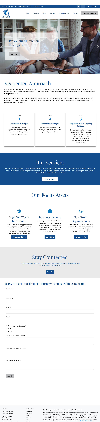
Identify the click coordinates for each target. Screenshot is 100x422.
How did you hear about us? (15, 331)
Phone (8, 312)
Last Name (9, 293)
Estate (28, 410)
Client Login (92, 1)
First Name (9, 284)
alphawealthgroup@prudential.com (11, 417)
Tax (27, 414)
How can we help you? (13, 356)
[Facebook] (83, 1)
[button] (27, 8)
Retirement (29, 407)
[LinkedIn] (78, 1)
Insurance (28, 412)
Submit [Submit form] (9, 371)
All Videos (28, 420)
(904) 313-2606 (38, 1)
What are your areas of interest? (17, 343)
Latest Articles (30, 418)
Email (8, 303)
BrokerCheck (78, 405)
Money (28, 416)
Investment (29, 409)
